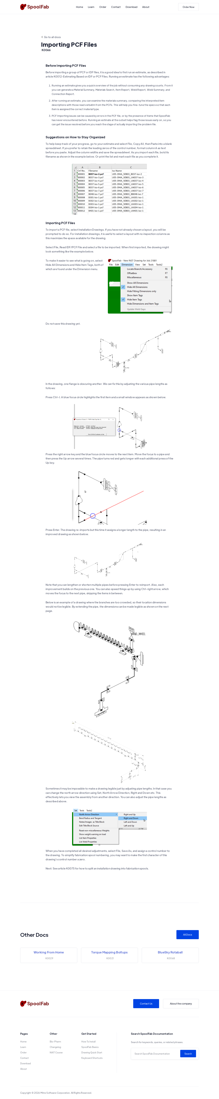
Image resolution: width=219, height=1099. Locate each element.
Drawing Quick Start (91, 1052)
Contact (116, 6)
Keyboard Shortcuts (92, 1058)
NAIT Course (56, 1052)
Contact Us (146, 1003)
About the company (181, 1003)
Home (79, 6)
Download (131, 6)
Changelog (55, 1047)
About (145, 6)
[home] (34, 6)
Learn (91, 6)
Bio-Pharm (55, 1041)
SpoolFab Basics (90, 1047)
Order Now (188, 6)
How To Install (88, 1041)
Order (102, 6)
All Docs (187, 934)
